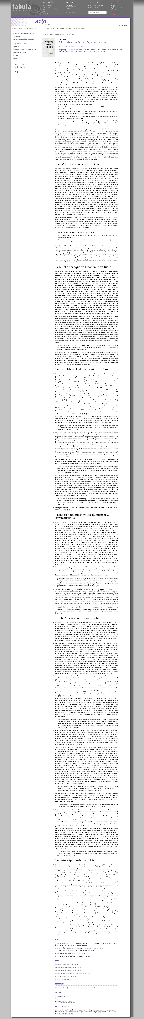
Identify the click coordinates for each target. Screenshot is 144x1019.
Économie (74, 988)
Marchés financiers (83, 988)
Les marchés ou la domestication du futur (82, 369)
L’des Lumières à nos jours (78, 164)
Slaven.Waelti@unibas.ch (68, 1001)
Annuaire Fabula (116, 2)
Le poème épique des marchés (74, 860)
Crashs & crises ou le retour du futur (79, 618)
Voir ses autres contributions (63, 999)
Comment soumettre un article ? (24, 49)
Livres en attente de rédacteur (23, 33)
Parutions (46, 7)
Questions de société (50, 9)
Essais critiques (47, 28)
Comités (16, 47)
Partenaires (120, 8)
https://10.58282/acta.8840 (66, 1013)
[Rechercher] (108, 12)
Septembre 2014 (34, 28)
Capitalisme (58, 988)
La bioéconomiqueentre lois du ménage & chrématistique (82, 516)
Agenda (45, 13)
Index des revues (71, 12)
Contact (16, 55)
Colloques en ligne (93, 7)
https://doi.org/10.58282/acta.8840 (72, 46)
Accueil (14, 28)
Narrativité (92, 988)
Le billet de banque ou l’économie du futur (83, 267)
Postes (51, 11)
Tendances (114, 4)
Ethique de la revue (19, 52)
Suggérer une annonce (118, 14)
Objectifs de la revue (20, 44)
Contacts (113, 10)
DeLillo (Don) (67, 988)
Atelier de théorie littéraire (96, 5)
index (15, 58)
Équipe (113, 8)
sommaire (16, 36)
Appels (45, 11)
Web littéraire (47, 5)
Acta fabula (23, 28)
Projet (113, 6)
